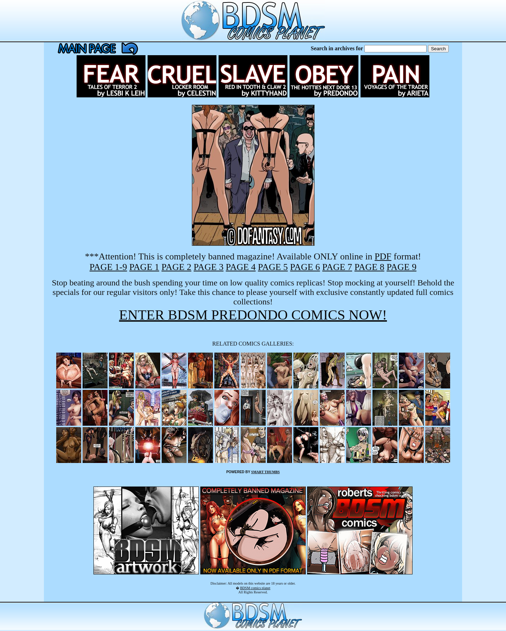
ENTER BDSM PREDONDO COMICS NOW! (253, 315)
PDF (383, 256)
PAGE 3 (208, 267)
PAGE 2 (177, 267)
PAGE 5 (273, 267)
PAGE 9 (401, 267)
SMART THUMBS (265, 472)
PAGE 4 (241, 267)
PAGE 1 (144, 267)
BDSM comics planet (255, 588)
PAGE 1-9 (108, 267)
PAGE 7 (337, 267)
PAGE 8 (369, 267)
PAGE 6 (305, 267)
